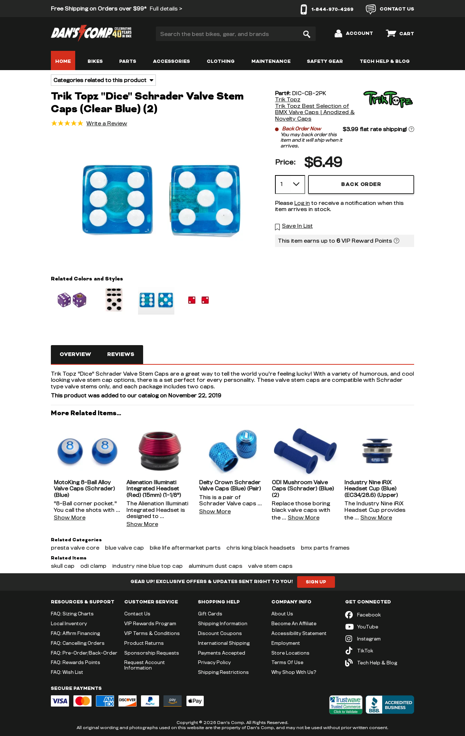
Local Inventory (69, 623)
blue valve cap (124, 548)
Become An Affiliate (293, 623)
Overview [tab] (75, 354)
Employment (285, 643)
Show (69, 517)
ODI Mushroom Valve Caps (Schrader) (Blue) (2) (303, 488)
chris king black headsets (260, 548)
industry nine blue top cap (147, 566)
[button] (161, 200)
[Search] (307, 34)
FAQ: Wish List (67, 672)
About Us (282, 613)
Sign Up (316, 582)
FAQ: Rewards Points (75, 662)
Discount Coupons (220, 633)
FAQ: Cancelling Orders (78, 643)
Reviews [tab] (120, 354)
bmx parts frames (325, 548)
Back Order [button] (361, 184)
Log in (302, 203)
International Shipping (224, 643)
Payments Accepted (221, 652)
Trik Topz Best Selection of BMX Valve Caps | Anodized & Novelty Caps (315, 112)
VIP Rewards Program (150, 623)
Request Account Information (144, 665)
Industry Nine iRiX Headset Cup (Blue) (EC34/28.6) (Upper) (371, 488)
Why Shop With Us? (293, 672)
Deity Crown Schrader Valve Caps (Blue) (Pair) (230, 485)
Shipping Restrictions (223, 672)
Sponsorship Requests (151, 652)
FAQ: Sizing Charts (72, 613)
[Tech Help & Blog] (379, 663)
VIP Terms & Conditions (152, 633)
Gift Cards (210, 613)
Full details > (166, 8)
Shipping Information (222, 623)
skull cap (62, 566)
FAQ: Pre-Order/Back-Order (84, 652)
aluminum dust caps (215, 566)
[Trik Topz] (387, 106)
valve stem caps (270, 566)
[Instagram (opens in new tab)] (379, 639)
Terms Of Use (287, 662)
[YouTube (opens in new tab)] (379, 627)
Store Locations (290, 652)
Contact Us (137, 613)
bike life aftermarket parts (185, 548)
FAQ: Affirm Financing (75, 633)
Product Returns (144, 643)
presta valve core (75, 548)
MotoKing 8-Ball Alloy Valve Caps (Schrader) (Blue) (84, 488)
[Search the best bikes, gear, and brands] (236, 34)
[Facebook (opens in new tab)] (379, 615)
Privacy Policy (214, 662)
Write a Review (106, 123)
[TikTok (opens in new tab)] (379, 651)
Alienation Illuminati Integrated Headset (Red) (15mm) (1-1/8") (153, 488)
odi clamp (93, 566)
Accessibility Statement (299, 633)
